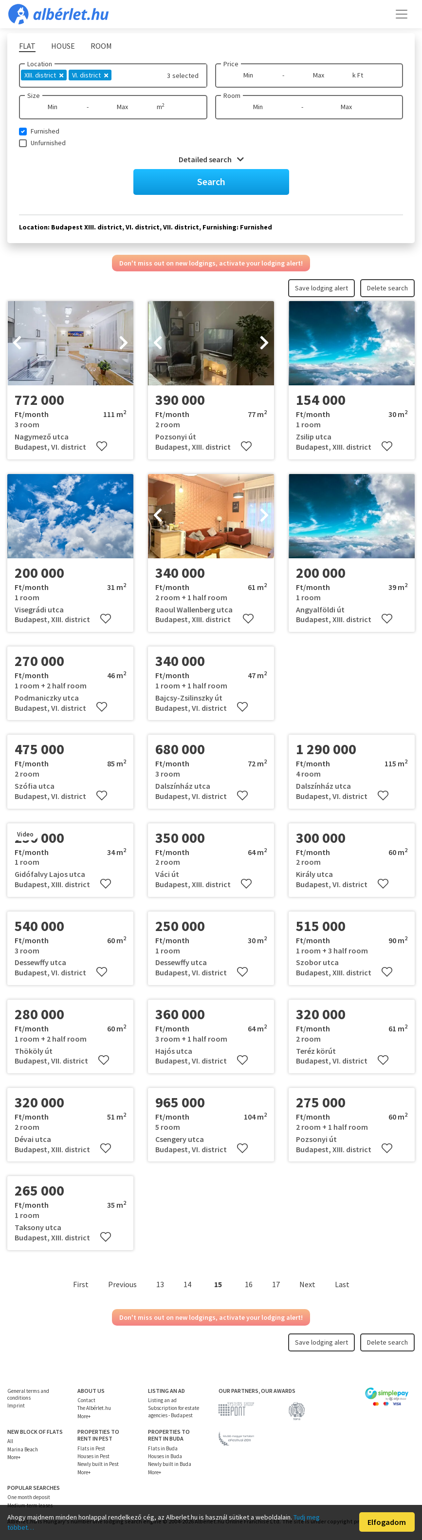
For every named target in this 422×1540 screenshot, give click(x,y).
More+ (84, 1416)
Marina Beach (22, 1449)
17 (276, 1284)
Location (39, 63)
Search (211, 181)
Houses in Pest (93, 1456)
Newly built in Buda (169, 1464)
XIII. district (43, 75)
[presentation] (17, 343)
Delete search (387, 288)
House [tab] (63, 46)
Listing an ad (162, 1400)
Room (231, 95)
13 (160, 1284)
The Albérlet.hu (94, 1408)
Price (231, 63)
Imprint (16, 1405)
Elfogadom (386, 1522)
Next (307, 1284)
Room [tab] (101, 46)
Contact (86, 1400)
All (10, 1441)
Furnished (45, 131)
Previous (122, 1284)
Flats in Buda (163, 1448)
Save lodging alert (321, 288)
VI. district (90, 75)
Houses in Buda (165, 1456)
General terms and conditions (28, 1394)
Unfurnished (48, 142)
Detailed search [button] (211, 159)
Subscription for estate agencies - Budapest (173, 1411)
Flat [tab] (27, 46)
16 (249, 1284)
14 (187, 1284)
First (81, 1284)
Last (342, 1284)
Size (33, 95)
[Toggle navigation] (401, 14)
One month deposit (28, 1497)
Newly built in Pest (98, 1464)
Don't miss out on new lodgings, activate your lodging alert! (211, 263)
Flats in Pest (91, 1448)
